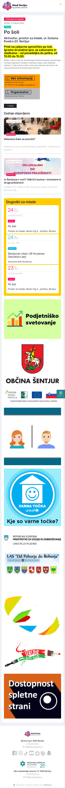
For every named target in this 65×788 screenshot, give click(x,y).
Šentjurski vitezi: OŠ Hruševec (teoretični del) (26, 255)
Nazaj (10, 106)
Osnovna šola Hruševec (20, 261)
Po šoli (12, 226)
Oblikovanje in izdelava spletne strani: (34, 785)
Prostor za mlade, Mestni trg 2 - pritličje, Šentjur (32, 231)
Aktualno (11, 134)
